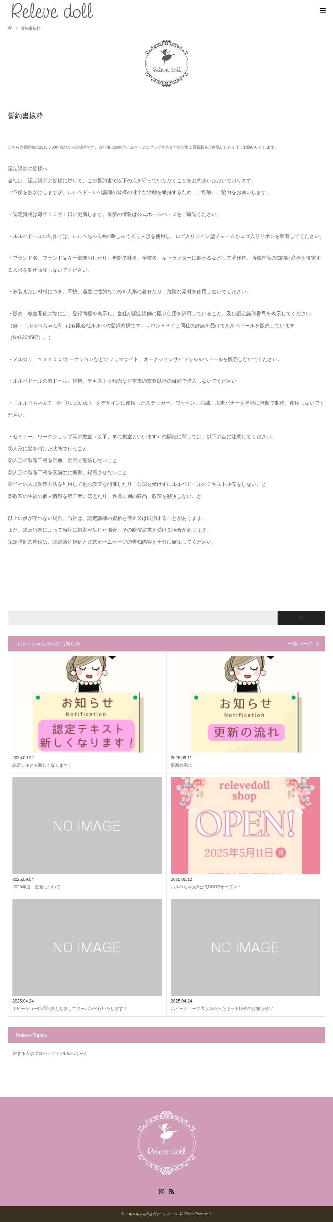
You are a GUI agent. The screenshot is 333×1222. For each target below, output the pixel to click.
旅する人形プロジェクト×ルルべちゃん (50, 1053)
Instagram (161, 1191)
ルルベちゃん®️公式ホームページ (151, 1214)
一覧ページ (300, 643)
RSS (171, 1191)
